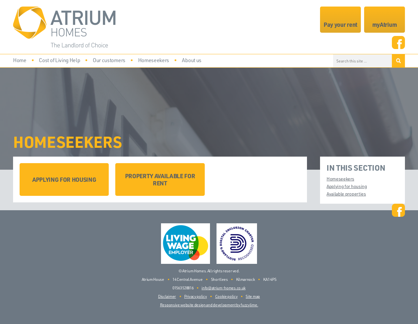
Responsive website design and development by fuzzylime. (209, 304)
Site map (253, 296)
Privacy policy (195, 296)
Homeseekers (340, 178)
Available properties (346, 193)
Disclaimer (167, 296)
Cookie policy (226, 296)
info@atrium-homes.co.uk (223, 287)
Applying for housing (347, 186)
